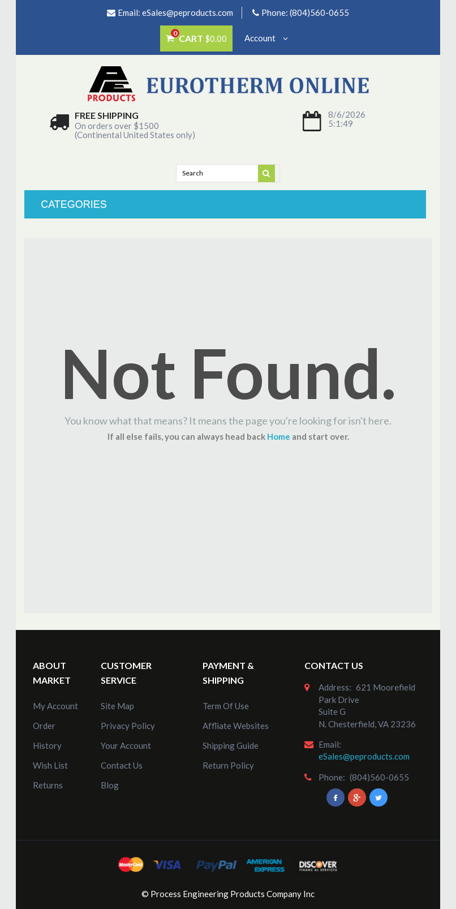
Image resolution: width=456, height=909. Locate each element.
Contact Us (122, 765)
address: (335, 687)
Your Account (126, 745)
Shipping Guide (231, 745)
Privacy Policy (128, 726)
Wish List (50, 765)
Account (266, 38)
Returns (48, 785)
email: (330, 744)
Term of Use (226, 706)
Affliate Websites (236, 726)
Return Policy (228, 765)
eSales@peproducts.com (187, 12)
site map (117, 706)
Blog (110, 785)
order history (47, 736)
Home (278, 436)
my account (55, 706)
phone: (332, 777)
